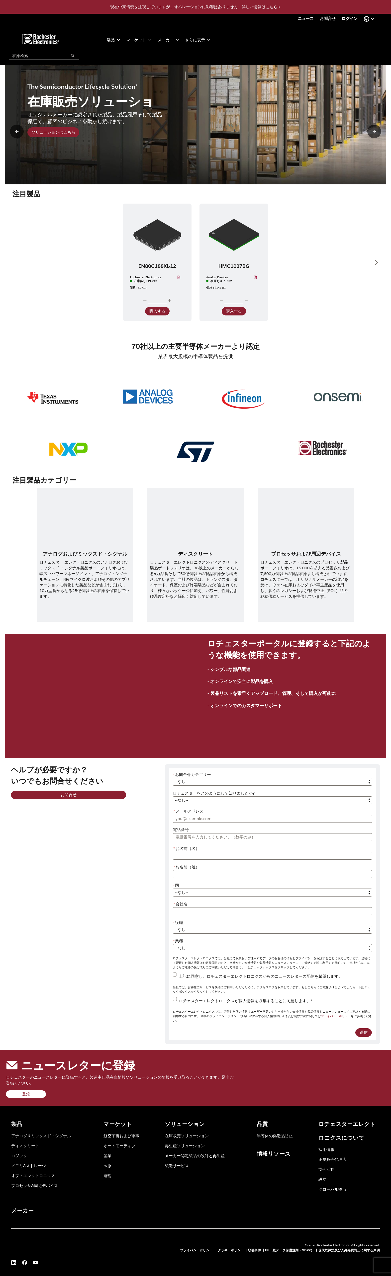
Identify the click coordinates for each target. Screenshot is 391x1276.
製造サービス (177, 1165)
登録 (26, 1094)
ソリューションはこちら (53, 132)
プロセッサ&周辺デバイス (34, 1185)
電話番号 (181, 829)
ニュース (306, 18)
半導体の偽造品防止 (275, 1135)
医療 (107, 1165)
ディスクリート (25, 1145)
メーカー (168, 39)
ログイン (350, 18)
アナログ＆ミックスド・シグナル (41, 1135)
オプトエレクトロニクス (33, 1175)
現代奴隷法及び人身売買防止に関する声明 (349, 1250)
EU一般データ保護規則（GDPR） (289, 1250)
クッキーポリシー (231, 1250)
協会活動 (326, 1169)
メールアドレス (188, 811)
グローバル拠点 (332, 1189)
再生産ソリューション (185, 1145)
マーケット (139, 39)
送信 (364, 1032)
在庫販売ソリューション (187, 1135)
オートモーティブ (119, 1145)
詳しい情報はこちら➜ (261, 6)
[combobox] (35, 55)
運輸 (107, 1175)
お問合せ (328, 18)
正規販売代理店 (332, 1159)
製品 (113, 39)
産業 (107, 1155)
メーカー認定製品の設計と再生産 (195, 1155)
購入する (157, 311)
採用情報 (326, 1149)
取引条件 (254, 1250)
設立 (322, 1179)
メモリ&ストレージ (28, 1165)
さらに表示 (197, 39)
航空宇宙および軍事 (121, 1135)
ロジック (19, 1155)
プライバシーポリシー (336, 1016)
